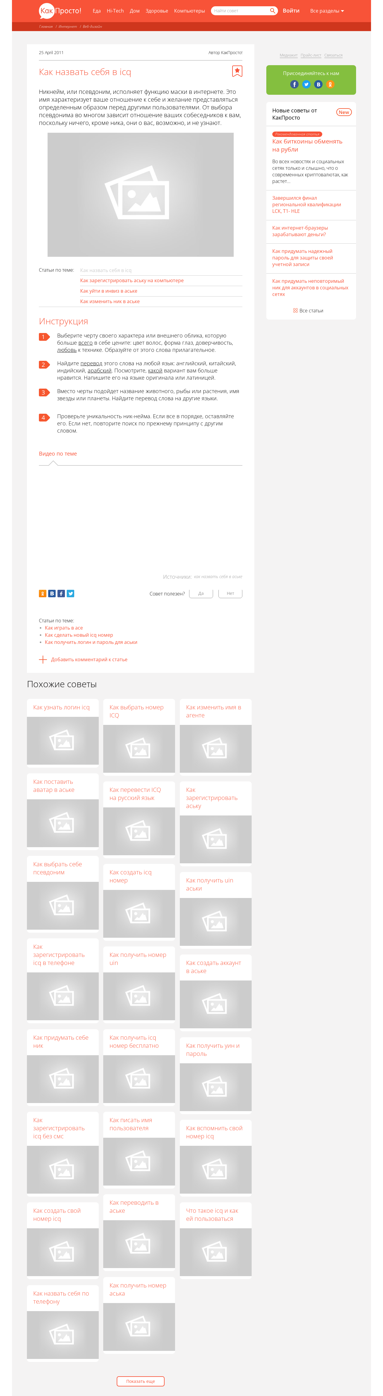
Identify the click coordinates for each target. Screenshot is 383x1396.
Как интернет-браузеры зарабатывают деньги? (300, 231)
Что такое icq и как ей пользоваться (212, 1215)
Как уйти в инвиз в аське (108, 291)
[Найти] (272, 10)
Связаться (333, 55)
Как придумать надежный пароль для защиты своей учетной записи (302, 258)
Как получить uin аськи (210, 884)
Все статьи (311, 310)
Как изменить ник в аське (110, 301)
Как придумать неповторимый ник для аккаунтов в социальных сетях (310, 287)
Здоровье (157, 10)
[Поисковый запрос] (244, 10)
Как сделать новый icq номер (79, 635)
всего (85, 342)
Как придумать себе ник (61, 1041)
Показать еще (140, 1381)
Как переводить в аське (134, 1207)
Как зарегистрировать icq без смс (59, 1128)
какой (155, 370)
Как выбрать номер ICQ (137, 711)
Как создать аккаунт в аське (213, 967)
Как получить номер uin (138, 959)
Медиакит (289, 55)
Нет (230, 593)
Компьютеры (189, 10)
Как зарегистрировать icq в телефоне (59, 955)
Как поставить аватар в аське (54, 786)
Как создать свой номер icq (57, 1214)
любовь (67, 349)
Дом (135, 10)
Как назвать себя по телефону (61, 1297)
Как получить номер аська (138, 1289)
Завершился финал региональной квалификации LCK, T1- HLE (306, 204)
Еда (97, 10)
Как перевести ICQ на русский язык (135, 794)
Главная (46, 26)
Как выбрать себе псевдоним (57, 868)
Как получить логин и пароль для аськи (91, 642)
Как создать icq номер (131, 876)
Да (201, 593)
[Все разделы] (327, 11)
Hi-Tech (115, 10)
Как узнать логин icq (61, 707)
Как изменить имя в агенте (213, 711)
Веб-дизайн (92, 26)
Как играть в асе (64, 627)
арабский (100, 370)
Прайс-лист (311, 55)
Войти (291, 10)
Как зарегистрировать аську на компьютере (132, 280)
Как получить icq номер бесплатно (134, 1041)
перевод (91, 363)
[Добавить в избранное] (237, 71)
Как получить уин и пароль (213, 1049)
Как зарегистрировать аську (212, 798)
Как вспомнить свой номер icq (214, 1132)
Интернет (68, 26)
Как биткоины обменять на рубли (307, 145)
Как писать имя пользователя (131, 1124)
